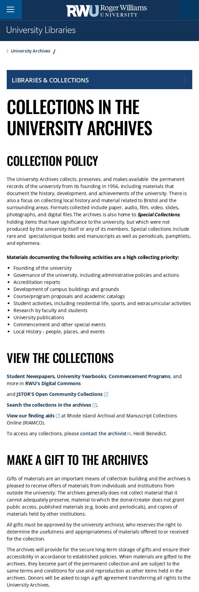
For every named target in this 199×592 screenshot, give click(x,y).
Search (189, 9)
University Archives (31, 51)
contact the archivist (103, 433)
